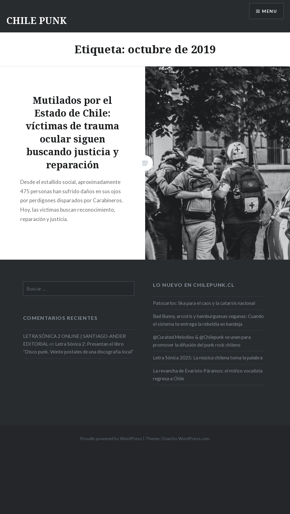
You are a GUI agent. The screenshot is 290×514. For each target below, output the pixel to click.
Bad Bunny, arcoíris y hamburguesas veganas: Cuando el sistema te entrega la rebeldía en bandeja (208, 320)
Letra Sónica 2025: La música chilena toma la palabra (208, 357)
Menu (269, 11)
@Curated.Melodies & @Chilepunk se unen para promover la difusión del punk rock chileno (202, 341)
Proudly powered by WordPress (111, 438)
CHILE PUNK (36, 20)
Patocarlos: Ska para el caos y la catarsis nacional (204, 303)
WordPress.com (193, 438)
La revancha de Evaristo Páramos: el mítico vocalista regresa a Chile (208, 374)
